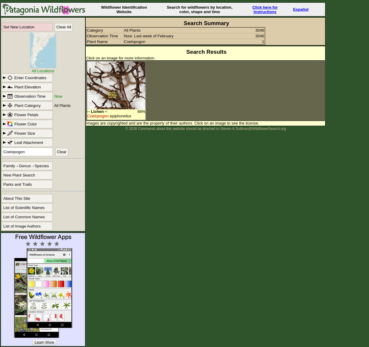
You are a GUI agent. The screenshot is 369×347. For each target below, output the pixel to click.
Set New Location (18, 27)
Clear (62, 152)
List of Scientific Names (24, 207)
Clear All (63, 27)
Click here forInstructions (265, 9)
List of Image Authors (22, 226)
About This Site (16, 198)
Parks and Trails (17, 184)
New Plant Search (19, 175)
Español (301, 9)
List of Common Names (24, 217)
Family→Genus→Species (26, 166)
